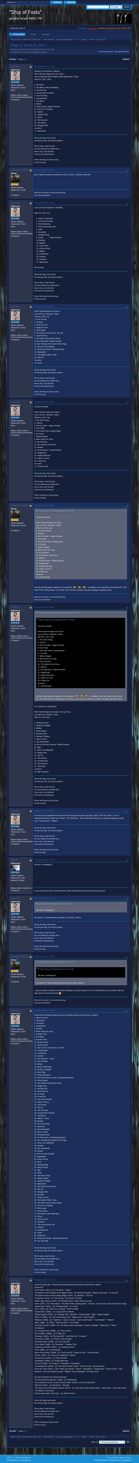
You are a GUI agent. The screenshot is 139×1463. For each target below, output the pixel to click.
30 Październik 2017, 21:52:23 (44, 1010)
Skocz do (94, 1442)
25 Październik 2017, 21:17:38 (44, 66)
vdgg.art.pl (92, 28)
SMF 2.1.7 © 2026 (13, 1457)
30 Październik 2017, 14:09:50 (44, 956)
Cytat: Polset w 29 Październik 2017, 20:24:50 (55, 904)
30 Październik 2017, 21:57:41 (44, 1280)
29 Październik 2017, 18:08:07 (44, 811)
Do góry (12, 1431)
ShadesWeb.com (25, 1460)
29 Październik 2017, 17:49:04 (44, 607)
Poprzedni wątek (106, 52)
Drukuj (126, 59)
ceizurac (15, 66)
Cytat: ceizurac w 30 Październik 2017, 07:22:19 (55, 962)
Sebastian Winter (19, 170)
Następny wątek (122, 52)
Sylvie (83, 40)
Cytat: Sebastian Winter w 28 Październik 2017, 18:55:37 (59, 613)
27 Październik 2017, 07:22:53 (44, 203)
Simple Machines (25, 1457)
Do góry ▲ (128, 1457)
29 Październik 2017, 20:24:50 (44, 860)
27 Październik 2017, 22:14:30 (44, 306)
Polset (14, 860)
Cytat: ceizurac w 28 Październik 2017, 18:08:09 (55, 511)
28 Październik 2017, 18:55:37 (44, 505)
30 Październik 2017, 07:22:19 (44, 898)
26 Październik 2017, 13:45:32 (44, 170)
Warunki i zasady (118, 1457)
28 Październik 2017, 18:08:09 (44, 402)
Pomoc (109, 1457)
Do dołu (12, 59)
